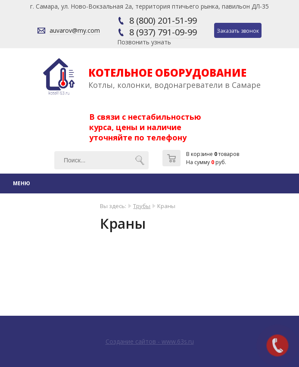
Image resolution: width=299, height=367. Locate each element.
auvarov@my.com (75, 30)
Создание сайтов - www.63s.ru (150, 341)
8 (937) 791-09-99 (163, 32)
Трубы (141, 206)
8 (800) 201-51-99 (163, 20)
